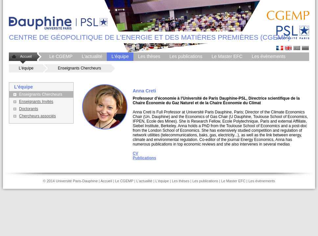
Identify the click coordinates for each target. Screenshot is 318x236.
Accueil (26, 56)
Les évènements (268, 56)
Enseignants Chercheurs (79, 68)
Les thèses (149, 56)
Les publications (186, 56)
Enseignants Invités (36, 101)
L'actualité (92, 56)
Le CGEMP (61, 56)
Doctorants (28, 109)
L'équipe (120, 56)
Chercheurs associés (37, 116)
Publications (144, 158)
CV (135, 153)
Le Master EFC (227, 56)
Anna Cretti (288, 48)
